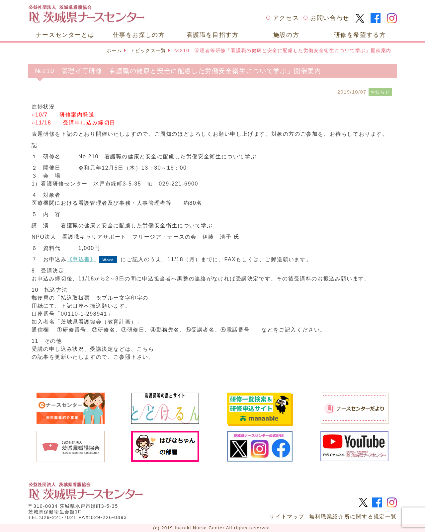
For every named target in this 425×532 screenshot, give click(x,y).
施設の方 (286, 34)
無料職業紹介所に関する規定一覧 (353, 516)
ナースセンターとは (65, 34)
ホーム (114, 50)
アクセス (286, 18)
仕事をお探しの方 (139, 34)
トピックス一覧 (148, 50)
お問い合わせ (329, 18)
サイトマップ (286, 516)
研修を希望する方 (360, 34)
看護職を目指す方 (213, 34)
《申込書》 (81, 259)
